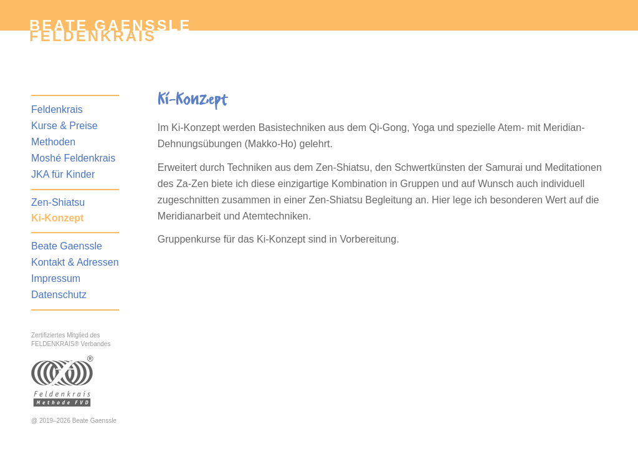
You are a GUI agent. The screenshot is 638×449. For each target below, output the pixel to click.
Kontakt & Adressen (75, 262)
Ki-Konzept (57, 218)
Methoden (53, 142)
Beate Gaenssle (66, 246)
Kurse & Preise (64, 125)
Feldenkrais (92, 35)
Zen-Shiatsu (58, 202)
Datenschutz (59, 294)
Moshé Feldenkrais (73, 158)
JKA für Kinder (63, 174)
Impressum (55, 278)
